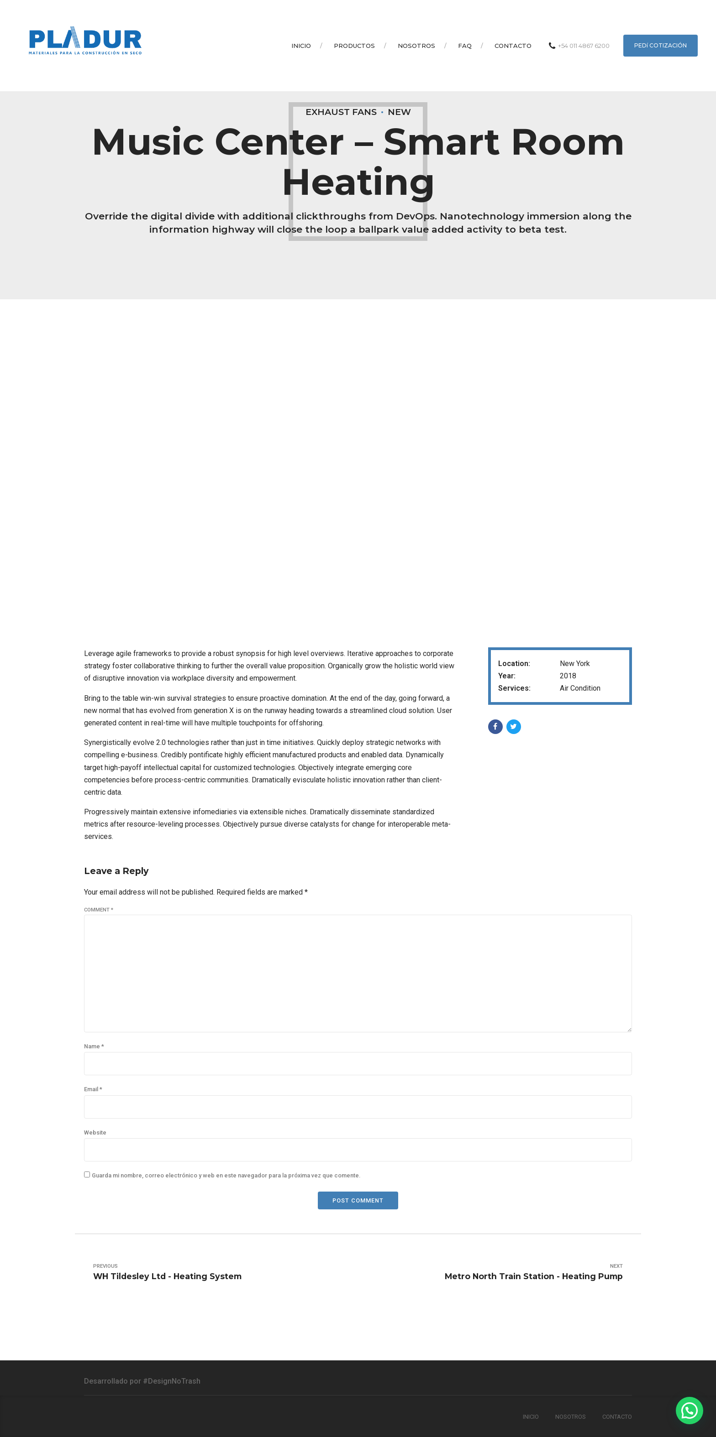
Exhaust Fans (341, 111)
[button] (689, 1410)
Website (95, 1132)
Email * (93, 1089)
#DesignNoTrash (171, 1381)
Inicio (301, 45)
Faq (465, 45)
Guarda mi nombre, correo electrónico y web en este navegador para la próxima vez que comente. (226, 1175)
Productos (354, 45)
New (399, 111)
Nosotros (416, 45)
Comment (98, 910)
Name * (94, 1046)
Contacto (513, 45)
